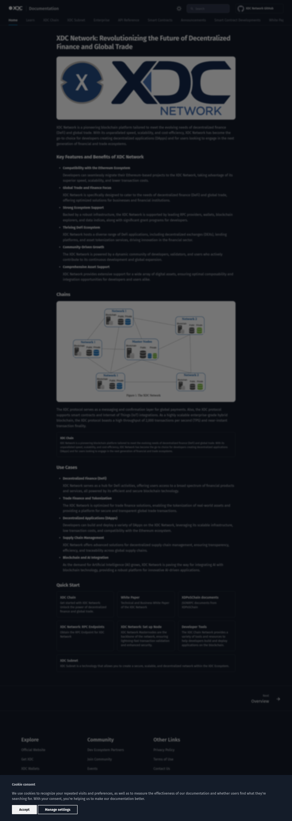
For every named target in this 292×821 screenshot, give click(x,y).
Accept (24, 810)
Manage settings (57, 810)
